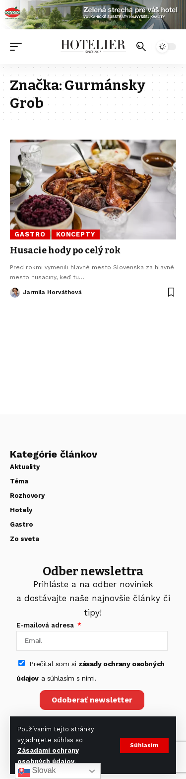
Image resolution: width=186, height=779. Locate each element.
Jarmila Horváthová (52, 292)
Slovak (37, 771)
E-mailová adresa (46, 625)
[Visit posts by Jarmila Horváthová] (15, 293)
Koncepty (75, 234)
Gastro (29, 234)
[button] (144, 745)
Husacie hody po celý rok (65, 250)
